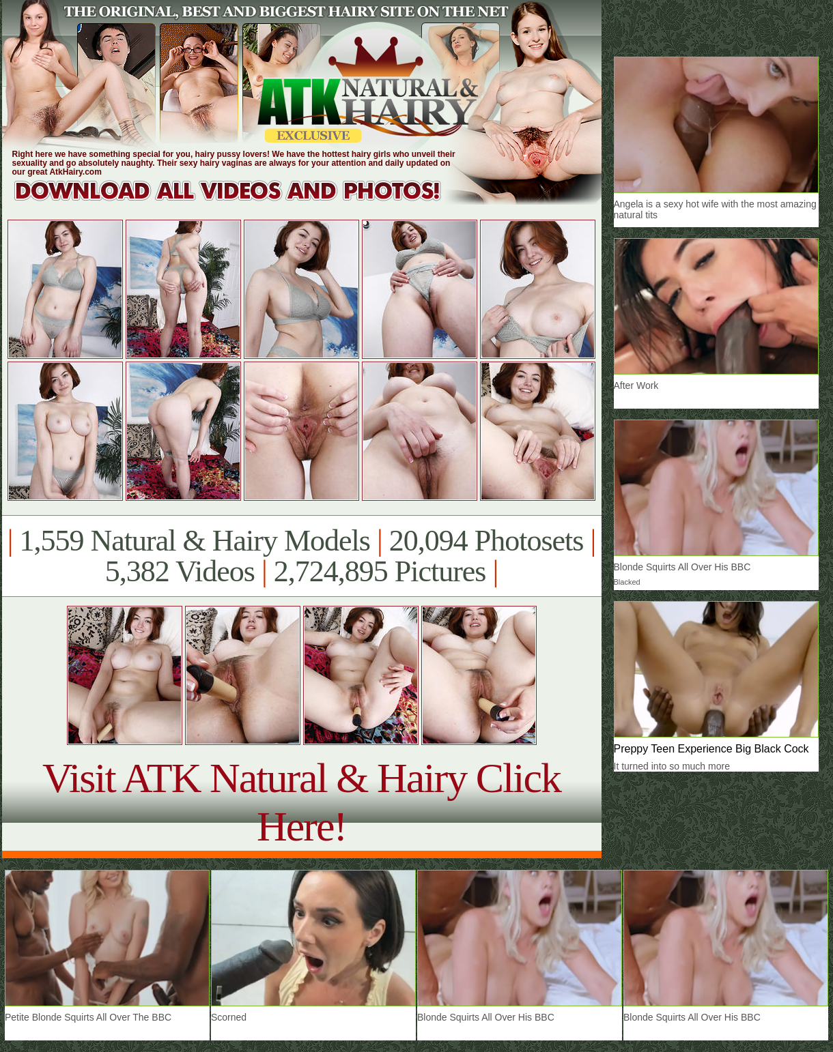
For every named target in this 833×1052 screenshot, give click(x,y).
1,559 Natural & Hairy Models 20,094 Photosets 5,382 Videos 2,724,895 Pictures (301, 556)
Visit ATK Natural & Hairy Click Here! (301, 802)
